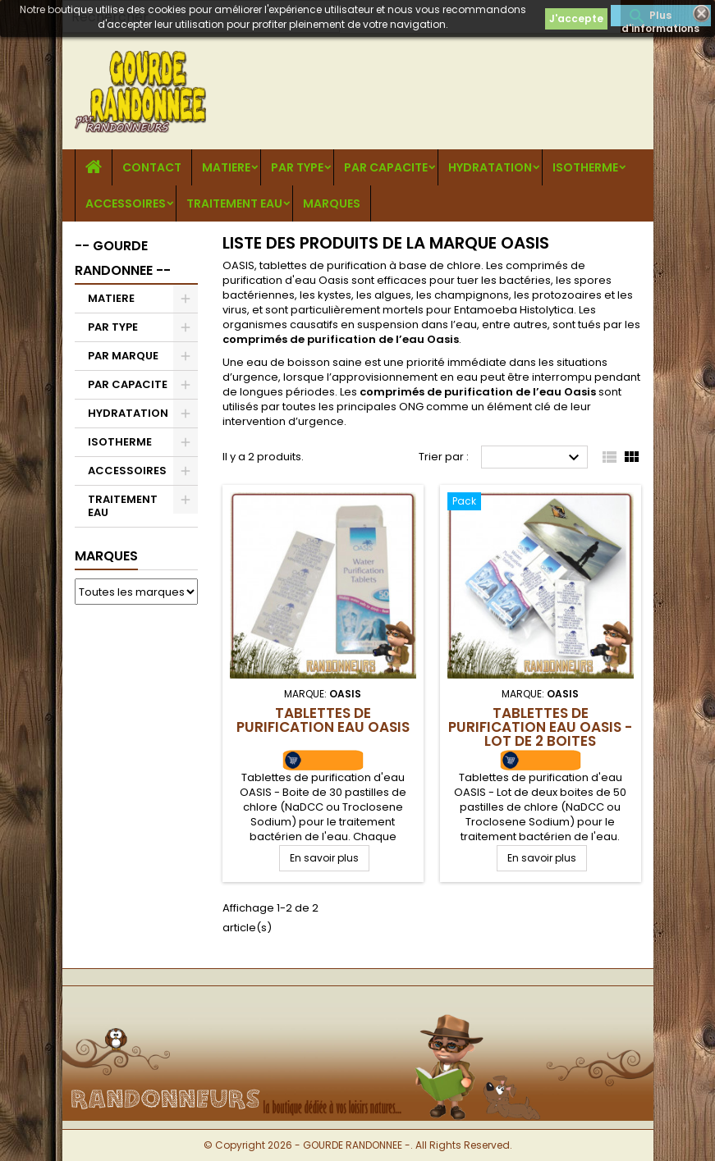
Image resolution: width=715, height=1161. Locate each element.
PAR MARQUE (123, 355)
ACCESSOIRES (125, 203)
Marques (106, 555)
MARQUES (331, 203)
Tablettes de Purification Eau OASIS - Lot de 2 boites (540, 727)
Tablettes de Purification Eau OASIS (323, 720)
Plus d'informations (660, 17)
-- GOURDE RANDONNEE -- (123, 258)
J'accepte (576, 18)
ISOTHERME (585, 167)
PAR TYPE (297, 167)
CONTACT (151, 167)
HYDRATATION (490, 167)
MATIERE (226, 167)
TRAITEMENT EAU (234, 203)
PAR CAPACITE (386, 167)
